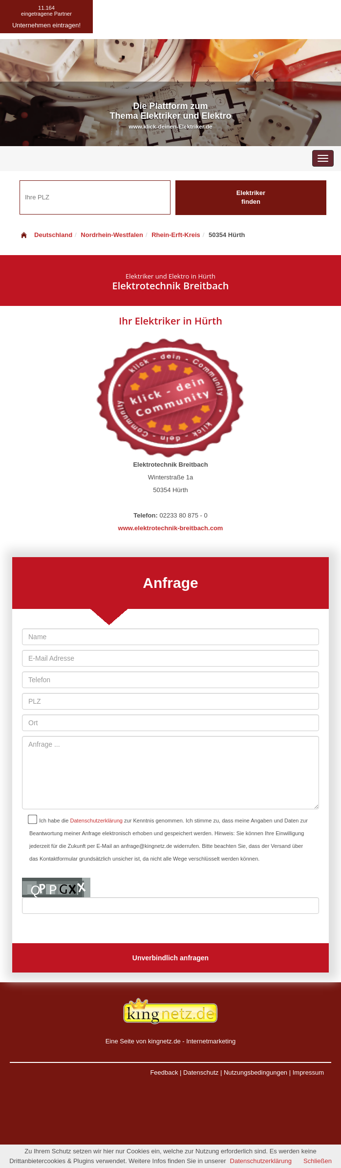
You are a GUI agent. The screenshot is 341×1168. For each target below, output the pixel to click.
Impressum (308, 1072)
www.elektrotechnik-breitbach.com (170, 528)
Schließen (317, 1161)
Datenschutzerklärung (96, 820)
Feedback (164, 1072)
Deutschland (46, 234)
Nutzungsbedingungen (255, 1072)
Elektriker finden (250, 197)
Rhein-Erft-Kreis (175, 234)
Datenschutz (200, 1072)
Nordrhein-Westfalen (112, 234)
